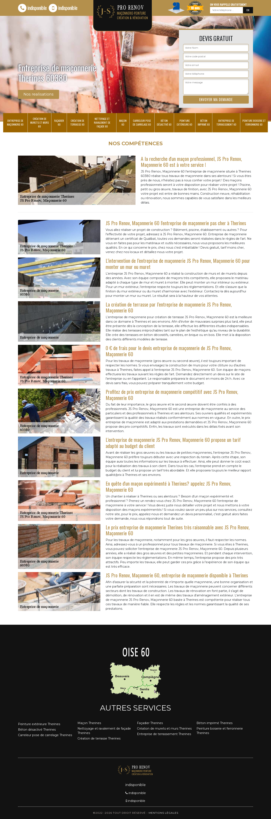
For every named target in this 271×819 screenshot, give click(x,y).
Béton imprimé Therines (214, 723)
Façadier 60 (59, 122)
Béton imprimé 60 (204, 122)
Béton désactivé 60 (164, 122)
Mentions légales (163, 812)
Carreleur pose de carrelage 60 (142, 122)
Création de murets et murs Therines (164, 728)
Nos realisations (39, 94)
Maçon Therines (89, 723)
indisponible (32, 7)
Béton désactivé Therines (37, 729)
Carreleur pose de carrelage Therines (45, 735)
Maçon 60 (123, 122)
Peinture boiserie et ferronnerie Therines (219, 731)
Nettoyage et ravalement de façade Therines (104, 731)
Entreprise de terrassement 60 (226, 122)
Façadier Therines (150, 723)
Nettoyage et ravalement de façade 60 (102, 122)
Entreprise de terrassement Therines (164, 734)
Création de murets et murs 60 (39, 122)
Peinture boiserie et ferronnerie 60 (254, 122)
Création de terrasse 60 (77, 122)
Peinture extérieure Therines (39, 724)
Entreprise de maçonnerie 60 (15, 122)
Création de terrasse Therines (98, 738)
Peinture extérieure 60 (184, 122)
